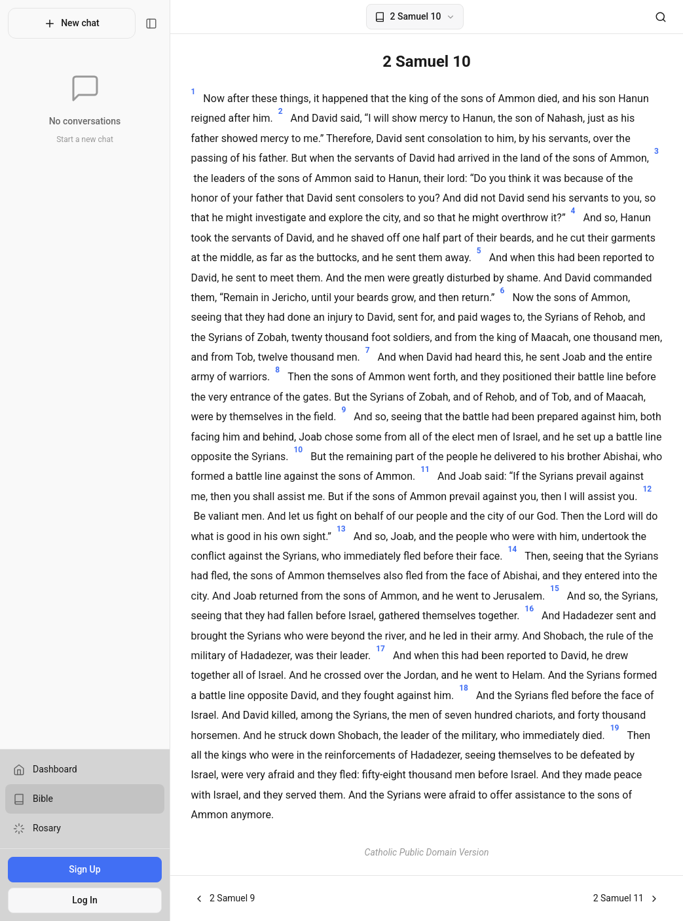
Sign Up (84, 869)
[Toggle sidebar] (151, 23)
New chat (72, 23)
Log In (85, 900)
